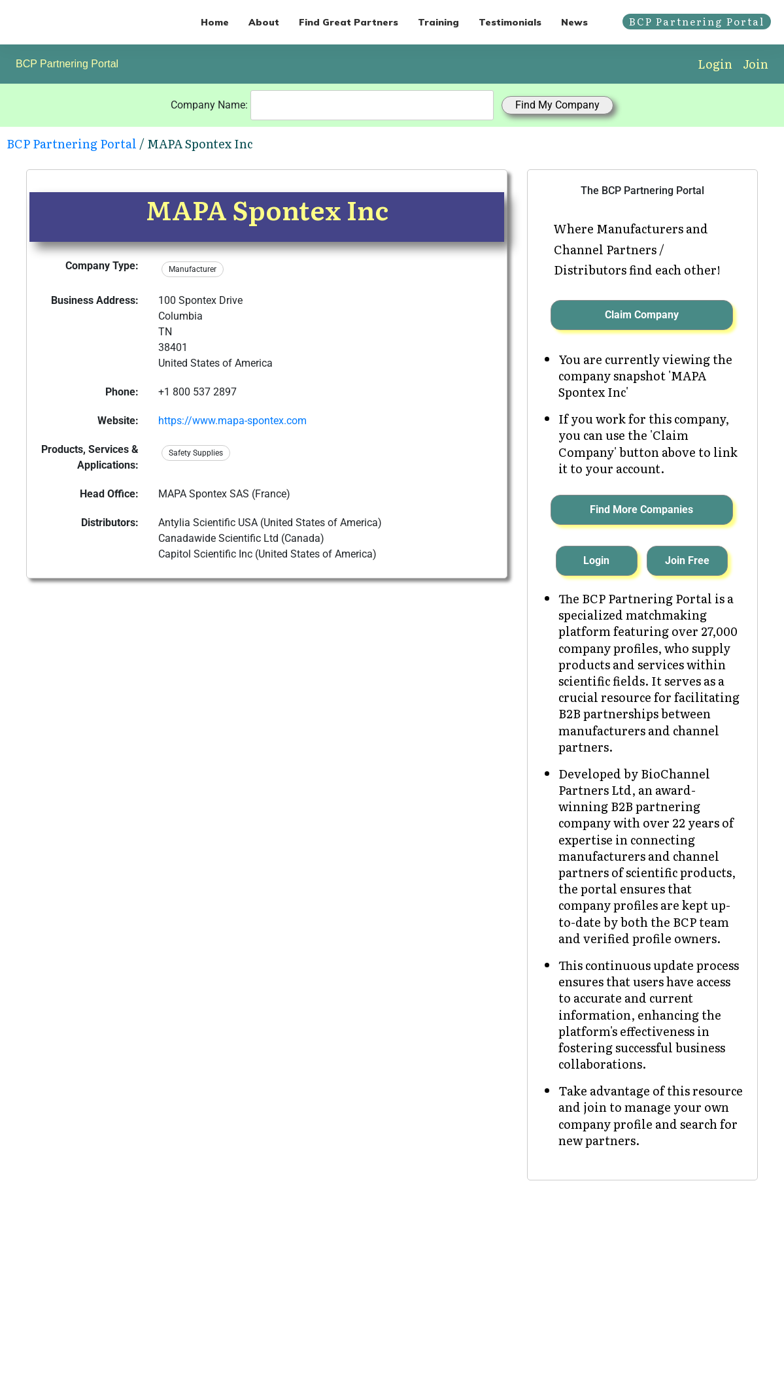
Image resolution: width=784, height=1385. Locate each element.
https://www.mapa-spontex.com (232, 420)
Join (755, 64)
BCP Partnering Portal (67, 63)
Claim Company (642, 315)
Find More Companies (641, 509)
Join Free (687, 560)
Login (715, 64)
